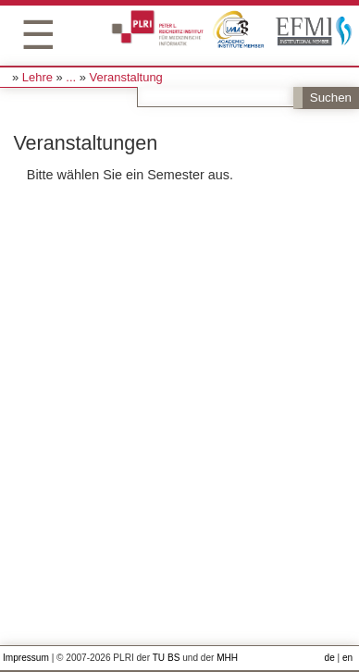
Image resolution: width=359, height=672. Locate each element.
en (347, 658)
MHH (227, 658)
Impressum (26, 658)
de (330, 658)
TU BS (166, 658)
